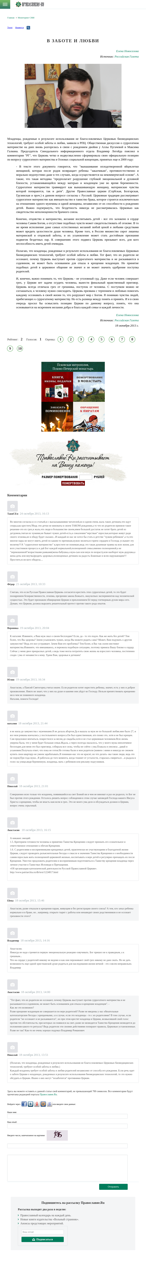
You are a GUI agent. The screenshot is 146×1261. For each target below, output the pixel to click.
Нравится (19, 27)
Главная (10, 17)
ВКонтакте (30, 1104)
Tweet (9, 27)
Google (49, 1104)
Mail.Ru (43, 1104)
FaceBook (24, 1104)
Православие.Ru (48, 1094)
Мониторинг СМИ (26, 17)
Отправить (113, 1186)
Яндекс (37, 1104)
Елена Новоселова (127, 51)
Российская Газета (127, 56)
